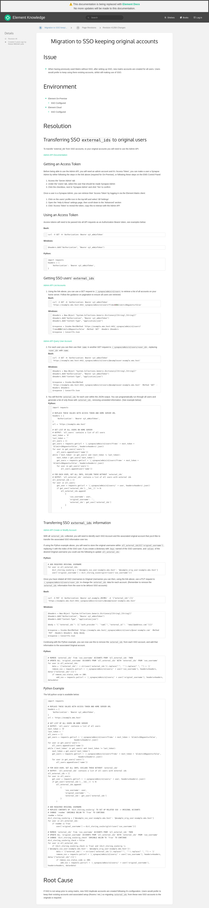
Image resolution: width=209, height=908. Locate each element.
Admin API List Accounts (55, 285)
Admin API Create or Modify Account (60, 530)
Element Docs (131, 4)
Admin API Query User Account (58, 341)
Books (184, 17)
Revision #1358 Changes (114, 27)
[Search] (89, 17)
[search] (104, 17)
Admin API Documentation (55, 155)
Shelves (169, 17)
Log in (198, 17)
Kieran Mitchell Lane (16, 44)
